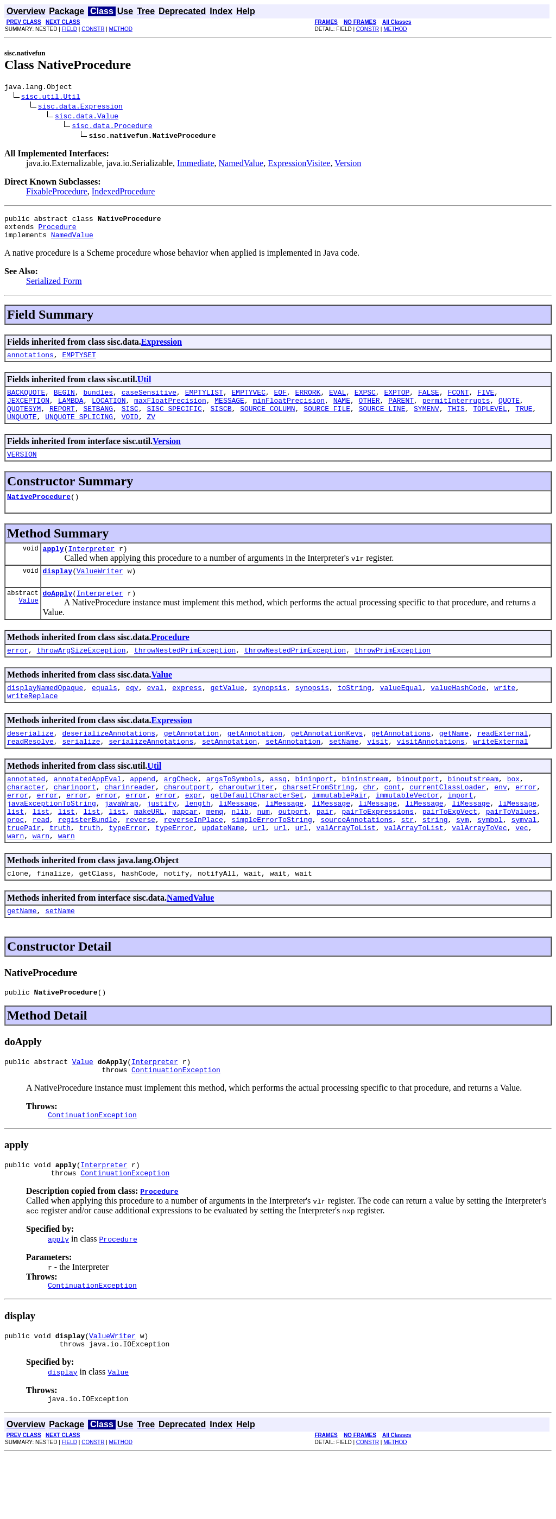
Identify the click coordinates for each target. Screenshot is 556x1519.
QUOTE (509, 411)
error (17, 674)
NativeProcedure (39, 514)
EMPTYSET (79, 363)
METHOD (120, 29)
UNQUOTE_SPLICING (79, 431)
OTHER (369, 411)
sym (462, 860)
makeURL (149, 850)
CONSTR (92, 29)
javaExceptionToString (51, 840)
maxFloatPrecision (170, 411)
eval (155, 713)
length (198, 840)
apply (53, 568)
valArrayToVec (479, 870)
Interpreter (91, 568)
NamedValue (241, 164)
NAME (341, 411)
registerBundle (87, 860)
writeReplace (32, 723)
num (263, 850)
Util (144, 387)
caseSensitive (149, 402)
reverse (140, 860)
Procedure (57, 231)
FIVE (485, 402)
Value (29, 624)
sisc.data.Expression (80, 107)
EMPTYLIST (204, 402)
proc (15, 860)
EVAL (337, 402)
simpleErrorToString (271, 860)
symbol (490, 860)
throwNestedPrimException (185, 674)
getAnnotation (191, 762)
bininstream (365, 811)
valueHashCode (458, 713)
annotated (26, 811)
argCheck (181, 811)
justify (161, 840)
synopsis (270, 713)
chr (369, 821)
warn (15, 879)
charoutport (187, 821)
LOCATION (108, 411)
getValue (227, 713)
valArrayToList (346, 870)
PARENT (401, 411)
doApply (58, 616)
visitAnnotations (431, 772)
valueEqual (401, 713)
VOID (130, 431)
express (187, 713)
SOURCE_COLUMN (267, 421)
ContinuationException (175, 1121)
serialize (81, 772)
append (142, 811)
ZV (151, 431)
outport (293, 850)
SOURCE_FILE (327, 421)
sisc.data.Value (86, 117)
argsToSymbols (233, 811)
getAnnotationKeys (327, 762)
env (500, 821)
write (504, 713)
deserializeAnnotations (108, 762)
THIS (455, 421)
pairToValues (511, 850)
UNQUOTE (22, 431)
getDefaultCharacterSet (257, 831)
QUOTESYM (24, 421)
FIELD (69, 29)
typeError (128, 870)
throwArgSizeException (81, 674)
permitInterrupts (456, 411)
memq (214, 850)
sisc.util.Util (50, 98)
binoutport (418, 811)
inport (460, 831)
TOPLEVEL (490, 421)
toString (354, 713)
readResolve (30, 772)
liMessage (238, 840)
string (435, 860)
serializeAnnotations (151, 772)
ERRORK (308, 402)
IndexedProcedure (123, 193)
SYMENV (426, 421)
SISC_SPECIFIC (174, 421)
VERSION (22, 470)
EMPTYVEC (248, 402)
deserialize (30, 762)
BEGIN (64, 402)
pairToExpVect (449, 850)
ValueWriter (100, 592)
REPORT (62, 421)
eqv (131, 713)
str (407, 860)
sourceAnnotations (356, 860)
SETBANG (98, 421)
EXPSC (365, 402)
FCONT (458, 402)
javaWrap (121, 840)
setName (344, 772)
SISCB (220, 421)
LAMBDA (71, 411)
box (513, 811)
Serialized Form (54, 287)
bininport (314, 811)
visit (377, 772)
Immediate (195, 164)
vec (521, 870)
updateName (223, 870)
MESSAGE (229, 411)
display (58, 592)
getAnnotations (401, 762)
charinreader (129, 821)
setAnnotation (229, 772)
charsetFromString (318, 821)
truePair (24, 870)
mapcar (185, 850)
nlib (240, 850)
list (15, 850)
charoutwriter (246, 821)
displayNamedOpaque (45, 713)
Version (347, 164)
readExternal (502, 762)
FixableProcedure (56, 193)
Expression (161, 348)
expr (193, 831)
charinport (75, 821)
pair (325, 850)
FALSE (428, 402)
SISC (130, 421)
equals (104, 713)
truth (60, 870)
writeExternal (500, 772)
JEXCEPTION (28, 411)
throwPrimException (393, 674)
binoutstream (472, 811)
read (41, 860)
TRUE (523, 421)
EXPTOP (396, 402)
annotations (30, 363)
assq (278, 811)
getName (454, 762)
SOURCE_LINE (382, 421)
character (26, 821)
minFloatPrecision (289, 411)
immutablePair (339, 831)
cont (392, 821)
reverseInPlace (193, 860)
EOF (280, 402)
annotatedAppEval (88, 811)
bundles (98, 402)
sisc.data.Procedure (112, 127)
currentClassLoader (447, 821)
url (259, 870)
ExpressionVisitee (299, 164)
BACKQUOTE (26, 402)
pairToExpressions (378, 850)
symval (523, 860)
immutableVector (407, 831)
